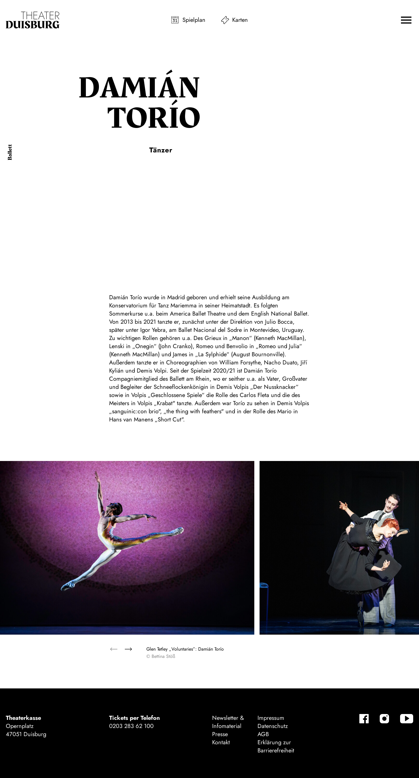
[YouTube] (406, 718)
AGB (263, 734)
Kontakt (221, 742)
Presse (220, 734)
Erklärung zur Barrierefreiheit (276, 746)
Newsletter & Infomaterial (228, 722)
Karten (240, 20)
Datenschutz (273, 726)
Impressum (271, 718)
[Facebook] (364, 718)
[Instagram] (384, 718)
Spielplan (193, 20)
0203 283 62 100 (131, 726)
